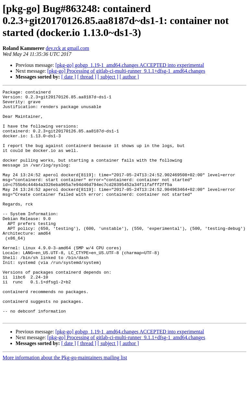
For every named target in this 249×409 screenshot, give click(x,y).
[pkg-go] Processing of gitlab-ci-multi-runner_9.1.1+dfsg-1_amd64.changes (126, 71)
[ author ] (129, 77)
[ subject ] (108, 77)
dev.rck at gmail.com (67, 48)
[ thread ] (86, 77)
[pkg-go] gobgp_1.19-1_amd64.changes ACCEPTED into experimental (129, 65)
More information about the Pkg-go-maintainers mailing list (65, 403)
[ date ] (68, 77)
